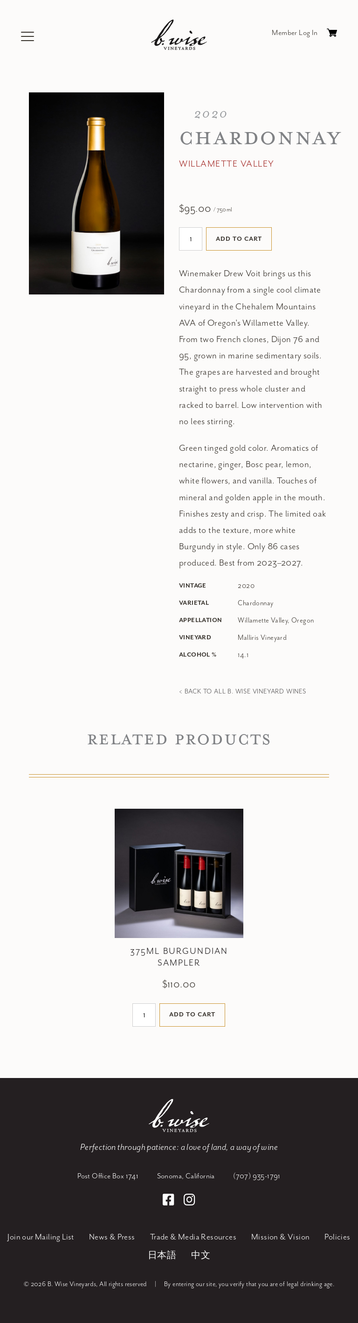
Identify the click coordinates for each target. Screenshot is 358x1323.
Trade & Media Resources (193, 1237)
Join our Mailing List (40, 1237)
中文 (200, 1255)
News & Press (112, 1237)
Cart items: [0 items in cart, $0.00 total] (332, 35)
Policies (337, 1237)
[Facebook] (170, 1201)
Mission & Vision (280, 1237)
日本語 (162, 1255)
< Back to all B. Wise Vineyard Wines (242, 691)
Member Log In (294, 32)
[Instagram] (189, 1201)
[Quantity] (190, 239)
